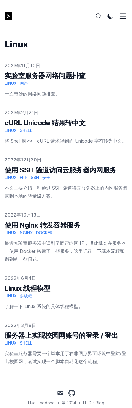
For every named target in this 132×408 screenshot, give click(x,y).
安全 (46, 177)
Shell (26, 130)
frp (23, 177)
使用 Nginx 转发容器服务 (42, 225)
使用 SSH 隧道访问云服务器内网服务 (60, 170)
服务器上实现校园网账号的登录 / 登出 (61, 335)
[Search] (98, 16)
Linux (10, 83)
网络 (24, 83)
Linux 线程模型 (27, 288)
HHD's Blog (93, 402)
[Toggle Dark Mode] (110, 16)
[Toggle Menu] (122, 16)
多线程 (26, 295)
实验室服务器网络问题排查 (45, 76)
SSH (35, 177)
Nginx (26, 232)
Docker (44, 232)
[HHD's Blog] (10, 16)
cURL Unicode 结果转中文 (45, 123)
